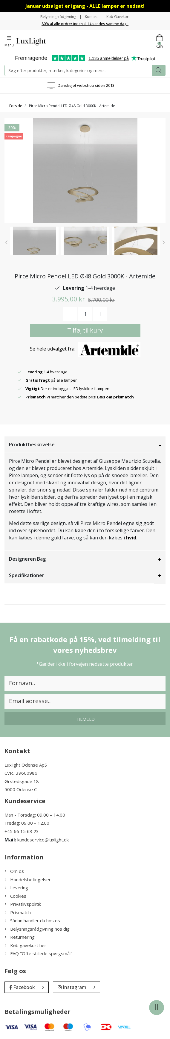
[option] (34, 241)
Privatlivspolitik (23, 904)
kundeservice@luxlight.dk (43, 840)
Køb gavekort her (25, 945)
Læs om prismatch (115, 397)
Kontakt (91, 16)
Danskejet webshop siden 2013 (86, 85)
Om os (14, 871)
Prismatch (18, 912)
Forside (15, 105)
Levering (16, 888)
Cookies (15, 896)
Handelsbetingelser (28, 879)
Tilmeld (85, 719)
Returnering (20, 937)
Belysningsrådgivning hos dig (37, 929)
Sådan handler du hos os (32, 920)
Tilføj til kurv (85, 330)
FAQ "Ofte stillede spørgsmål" (38, 953)
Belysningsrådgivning (58, 16)
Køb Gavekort (118, 16)
